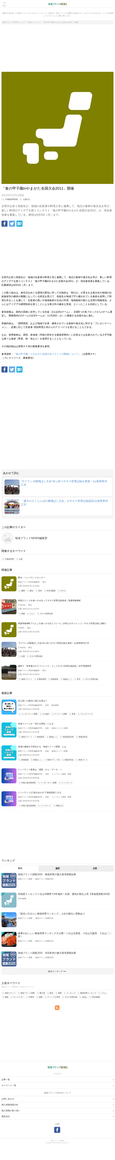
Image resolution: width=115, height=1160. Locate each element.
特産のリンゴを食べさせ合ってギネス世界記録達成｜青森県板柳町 (49, 600)
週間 (57, 868)
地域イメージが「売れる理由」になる (36, 723)
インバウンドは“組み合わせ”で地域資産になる (39, 792)
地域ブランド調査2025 (44, 879)
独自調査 (55, 705)
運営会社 (5, 1116)
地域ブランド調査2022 (44, 918)
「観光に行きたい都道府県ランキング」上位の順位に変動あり (51, 913)
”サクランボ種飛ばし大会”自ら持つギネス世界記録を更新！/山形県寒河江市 (53, 643)
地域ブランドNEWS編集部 (31, 538)
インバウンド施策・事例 (61, 774)
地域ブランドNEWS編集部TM (30, 705)
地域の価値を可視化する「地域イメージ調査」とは (42, 746)
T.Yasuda (21, 605)
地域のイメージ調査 (60, 728)
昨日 (20, 868)
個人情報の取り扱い (10, 1110)
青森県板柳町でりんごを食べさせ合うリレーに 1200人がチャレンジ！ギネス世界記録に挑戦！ (62, 623)
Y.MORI (21, 628)
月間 (95, 868)
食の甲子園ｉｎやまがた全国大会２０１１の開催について (47, 354)
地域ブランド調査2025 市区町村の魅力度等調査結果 (47, 953)
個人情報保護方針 (9, 1104)
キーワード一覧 (8, 1085)
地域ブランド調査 (25, 879)
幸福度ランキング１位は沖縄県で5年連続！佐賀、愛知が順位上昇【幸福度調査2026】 (64, 894)
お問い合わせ (7, 1099)
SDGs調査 (22, 899)
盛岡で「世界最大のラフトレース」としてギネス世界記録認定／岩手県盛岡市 (54, 666)
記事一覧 (5, 1079)
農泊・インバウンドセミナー (31, 577)
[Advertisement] (57, 49)
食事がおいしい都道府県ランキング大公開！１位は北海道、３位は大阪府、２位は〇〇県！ (64, 935)
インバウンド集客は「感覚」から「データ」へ (40, 769)
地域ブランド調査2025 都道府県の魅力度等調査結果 (47, 874)
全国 (47, 705)
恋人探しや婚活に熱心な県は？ (32, 701)
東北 (44, 582)
